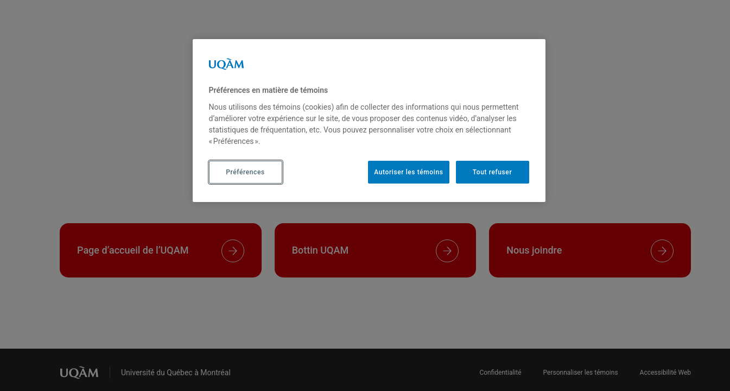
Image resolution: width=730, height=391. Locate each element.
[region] (369, 120)
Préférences (245, 172)
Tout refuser (492, 172)
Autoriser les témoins (408, 172)
